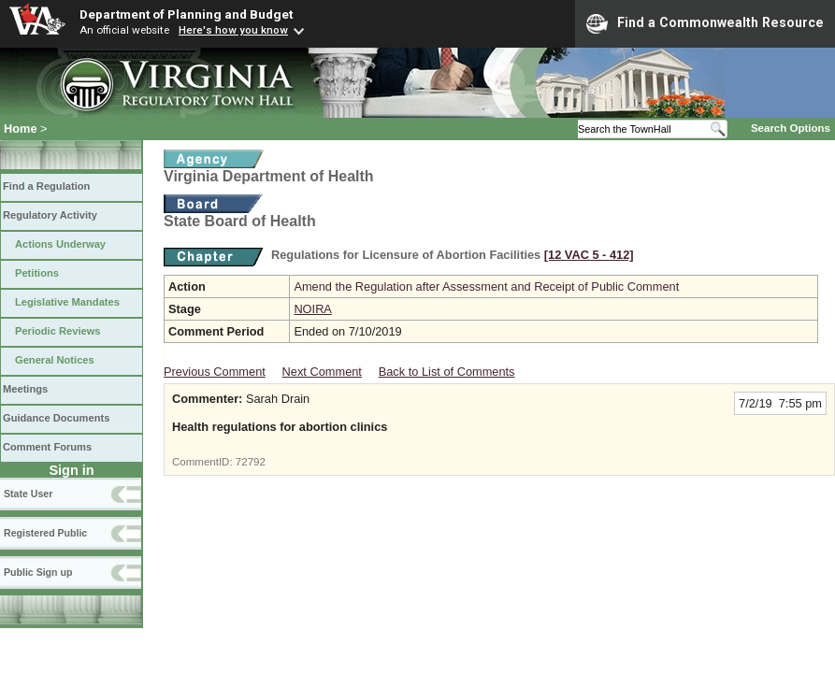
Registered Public (45, 532)
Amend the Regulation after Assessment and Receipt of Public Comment (486, 286)
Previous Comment (215, 372)
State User (28, 493)
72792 (251, 461)
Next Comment (322, 372)
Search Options (790, 128)
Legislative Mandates (67, 302)
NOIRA (313, 309)
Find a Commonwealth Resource (705, 23)
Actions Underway (60, 244)
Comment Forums (47, 446)
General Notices (54, 359)
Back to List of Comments (447, 372)
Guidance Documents (56, 417)
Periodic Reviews (58, 330)
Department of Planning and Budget (186, 14)
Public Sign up (38, 572)
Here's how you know (233, 29)
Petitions (37, 273)
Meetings (25, 388)
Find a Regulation (46, 186)
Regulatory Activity (50, 215)
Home (20, 129)
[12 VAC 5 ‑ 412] (589, 255)
